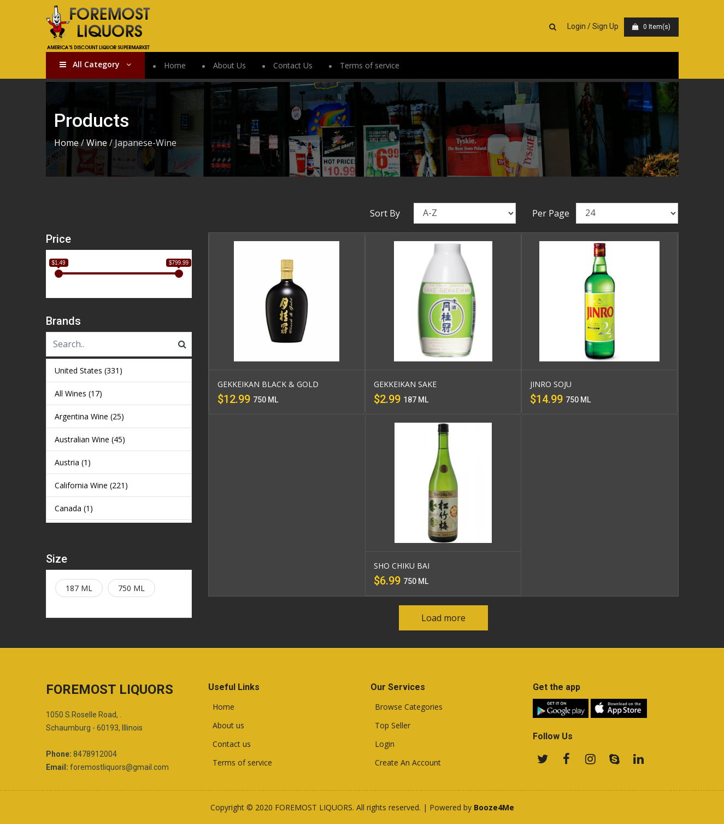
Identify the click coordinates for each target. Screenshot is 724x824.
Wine (96, 143)
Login (382, 744)
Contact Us (293, 65)
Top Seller (390, 725)
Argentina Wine (89, 416)
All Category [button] (95, 64)
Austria (73, 462)
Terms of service (369, 65)
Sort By (385, 213)
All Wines (78, 393)
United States (88, 370)
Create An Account (405, 763)
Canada (74, 508)
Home (175, 65)
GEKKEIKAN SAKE (405, 384)
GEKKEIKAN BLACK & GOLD (268, 384)
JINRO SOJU (551, 384)
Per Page (550, 213)
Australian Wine (90, 439)
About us (226, 725)
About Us (229, 65)
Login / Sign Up (593, 26)
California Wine (91, 485)
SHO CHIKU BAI (401, 565)
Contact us (229, 744)
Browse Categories (406, 707)
